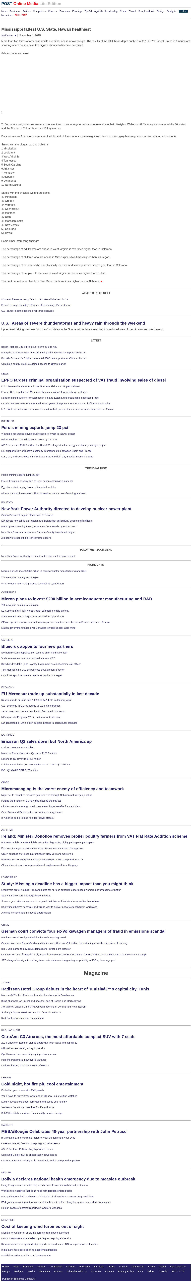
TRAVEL (6, 982)
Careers (52, 11)
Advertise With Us (77, 1271)
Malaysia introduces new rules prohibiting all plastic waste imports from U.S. (43, 352)
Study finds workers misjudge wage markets (25, 895)
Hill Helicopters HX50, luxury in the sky (23, 1048)
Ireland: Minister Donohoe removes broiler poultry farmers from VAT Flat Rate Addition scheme (94, 836)
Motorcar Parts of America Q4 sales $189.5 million (29, 753)
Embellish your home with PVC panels (22, 1090)
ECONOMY (7, 687)
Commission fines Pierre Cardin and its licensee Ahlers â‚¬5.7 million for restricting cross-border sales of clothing (64, 943)
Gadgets (171, 11)
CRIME (5, 924)
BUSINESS (7, 421)
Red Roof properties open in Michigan (22, 1018)
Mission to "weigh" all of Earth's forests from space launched (35, 1232)
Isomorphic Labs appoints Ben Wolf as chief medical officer (34, 652)
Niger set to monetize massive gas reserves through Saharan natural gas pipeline (46, 795)
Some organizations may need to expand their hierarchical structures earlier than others (50, 901)
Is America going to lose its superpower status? (27, 818)
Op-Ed (88, 11)
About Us (96, 1271)
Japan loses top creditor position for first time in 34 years (33, 711)
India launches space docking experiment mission (29, 1249)
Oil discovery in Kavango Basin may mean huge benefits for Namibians (41, 806)
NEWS (5, 373)
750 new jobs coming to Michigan (20, 577)
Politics (27, 11)
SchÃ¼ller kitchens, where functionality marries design (31, 1113)
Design (160, 11)
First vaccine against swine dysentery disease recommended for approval (42, 848)
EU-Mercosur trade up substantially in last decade (50, 694)
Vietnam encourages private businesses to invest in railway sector (38, 433)
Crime (123, 11)
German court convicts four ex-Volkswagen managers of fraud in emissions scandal (83, 931)
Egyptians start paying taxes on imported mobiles (28, 487)
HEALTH (6, 1172)
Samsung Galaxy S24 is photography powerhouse (29, 1154)
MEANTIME (8, 1220)
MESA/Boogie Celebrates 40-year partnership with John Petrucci (64, 1131)
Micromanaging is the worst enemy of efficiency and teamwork (62, 789)
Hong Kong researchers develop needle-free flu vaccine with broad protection (44, 1185)
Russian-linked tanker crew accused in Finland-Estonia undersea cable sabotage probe (50, 397)
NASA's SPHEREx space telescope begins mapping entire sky (36, 1238)
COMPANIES (8, 592)
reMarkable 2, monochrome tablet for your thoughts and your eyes (38, 1137)
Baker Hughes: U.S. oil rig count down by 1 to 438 (29, 439)
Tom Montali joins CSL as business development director (33, 669)
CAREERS (7, 640)
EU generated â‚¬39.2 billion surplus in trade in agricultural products (39, 723)
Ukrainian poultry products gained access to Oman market (33, 364)
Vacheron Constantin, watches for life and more (27, 1107)
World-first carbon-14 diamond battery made (26, 1255)
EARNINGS (7, 734)
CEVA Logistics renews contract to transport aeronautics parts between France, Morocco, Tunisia (55, 622)
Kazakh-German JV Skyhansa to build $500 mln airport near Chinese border (43, 358)
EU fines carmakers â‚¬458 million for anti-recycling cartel (33, 937)
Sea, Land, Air (146, 11)
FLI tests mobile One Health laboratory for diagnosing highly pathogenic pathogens (47, 842)
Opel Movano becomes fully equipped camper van (29, 1054)
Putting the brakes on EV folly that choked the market (31, 800)
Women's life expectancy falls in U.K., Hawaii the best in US (34, 299)
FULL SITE (178, 1271)
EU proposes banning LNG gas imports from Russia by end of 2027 (39, 526)
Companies (39, 11)
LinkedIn (163, 1271)
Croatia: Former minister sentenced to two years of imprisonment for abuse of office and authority (55, 403)
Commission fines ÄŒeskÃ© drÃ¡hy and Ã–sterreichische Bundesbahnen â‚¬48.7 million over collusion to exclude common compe (74, 954)
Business (15, 11)
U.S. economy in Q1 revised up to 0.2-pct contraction (30, 705)
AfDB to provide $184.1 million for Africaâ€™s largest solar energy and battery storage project (53, 445)
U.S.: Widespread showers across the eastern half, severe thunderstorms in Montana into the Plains (57, 409)
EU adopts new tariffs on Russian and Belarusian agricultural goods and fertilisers (47, 520)
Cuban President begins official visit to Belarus (27, 515)
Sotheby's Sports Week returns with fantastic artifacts (31, 1012)
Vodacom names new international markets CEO (28, 658)
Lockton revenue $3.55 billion (17, 747)
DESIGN (6, 1077)
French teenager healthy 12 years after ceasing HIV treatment (36, 305)
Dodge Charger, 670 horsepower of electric (25, 1065)
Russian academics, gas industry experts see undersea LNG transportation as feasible (49, 1244)
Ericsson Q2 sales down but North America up (46, 741)
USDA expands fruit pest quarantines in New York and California (37, 854)
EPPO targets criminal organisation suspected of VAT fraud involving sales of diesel (83, 380)
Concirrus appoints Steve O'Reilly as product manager (31, 675)
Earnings (77, 11)
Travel (132, 11)
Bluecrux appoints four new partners (37, 646)
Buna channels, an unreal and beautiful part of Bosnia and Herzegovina (41, 1001)
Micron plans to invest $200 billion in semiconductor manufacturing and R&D (44, 493)
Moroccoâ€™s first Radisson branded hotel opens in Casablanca (37, 995)
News (4, 11)
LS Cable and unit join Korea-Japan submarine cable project (35, 610)
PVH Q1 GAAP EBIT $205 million (19, 770)
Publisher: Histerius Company (18, 1278)
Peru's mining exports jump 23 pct (35, 427)
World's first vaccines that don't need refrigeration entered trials (36, 1190)
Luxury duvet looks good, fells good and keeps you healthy (34, 1101)
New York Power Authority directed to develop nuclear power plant (66, 509)
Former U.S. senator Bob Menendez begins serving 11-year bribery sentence (44, 392)
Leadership (111, 11)
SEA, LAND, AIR (10, 1030)
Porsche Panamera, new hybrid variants (23, 1059)
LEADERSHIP (9, 877)
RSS (140, 1271)
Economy (64, 11)
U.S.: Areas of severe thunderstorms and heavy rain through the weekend (73, 323)
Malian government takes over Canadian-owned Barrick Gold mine (38, 628)
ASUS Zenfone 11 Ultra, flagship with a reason (27, 1149)
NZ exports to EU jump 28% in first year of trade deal (30, 717)
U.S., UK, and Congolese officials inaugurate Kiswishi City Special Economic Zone (47, 456)
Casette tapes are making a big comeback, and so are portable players (40, 1160)
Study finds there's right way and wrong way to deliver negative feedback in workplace (49, 907)
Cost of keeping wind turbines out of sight (42, 1226)
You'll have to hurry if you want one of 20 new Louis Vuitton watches (39, 1096)
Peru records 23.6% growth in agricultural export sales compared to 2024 (42, 859)
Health (182, 11)
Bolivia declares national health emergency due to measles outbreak (68, 1179)
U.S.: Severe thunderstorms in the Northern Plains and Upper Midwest (40, 386)
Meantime (6, 15)
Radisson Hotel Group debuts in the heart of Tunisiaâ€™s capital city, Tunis (75, 989)
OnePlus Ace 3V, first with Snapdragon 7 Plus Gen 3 (30, 1143)
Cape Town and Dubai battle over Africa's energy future (32, 812)
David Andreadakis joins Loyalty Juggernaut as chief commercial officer (41, 664)
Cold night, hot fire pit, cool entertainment (42, 1084)
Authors (58, 1271)
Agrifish (98, 11)
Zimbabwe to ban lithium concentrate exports (26, 538)
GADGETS (7, 1125)
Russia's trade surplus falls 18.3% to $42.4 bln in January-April (36, 700)
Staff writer (9, 35)
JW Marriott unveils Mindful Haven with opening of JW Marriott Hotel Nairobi (43, 1006)
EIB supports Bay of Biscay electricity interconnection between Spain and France (46, 451)
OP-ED (5, 782)
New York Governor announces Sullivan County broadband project (38, 532)
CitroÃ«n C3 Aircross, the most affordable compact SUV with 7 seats (68, 1036)
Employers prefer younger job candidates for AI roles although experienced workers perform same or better (61, 890)
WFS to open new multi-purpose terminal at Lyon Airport (32, 583)
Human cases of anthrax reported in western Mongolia (31, 1208)
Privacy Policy (126, 1271)
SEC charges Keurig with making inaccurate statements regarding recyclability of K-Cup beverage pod (58, 960)
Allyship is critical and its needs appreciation (26, 912)
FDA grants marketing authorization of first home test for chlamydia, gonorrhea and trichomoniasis (56, 1202)
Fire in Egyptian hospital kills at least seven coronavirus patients (37, 481)
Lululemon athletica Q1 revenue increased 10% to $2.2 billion (35, 764)
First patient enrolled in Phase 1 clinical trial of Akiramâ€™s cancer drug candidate (47, 1196)
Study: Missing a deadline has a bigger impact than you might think (67, 884)
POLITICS (7, 502)
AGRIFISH (7, 829)
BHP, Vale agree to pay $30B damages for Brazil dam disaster (36, 949)
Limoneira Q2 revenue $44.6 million (21, 759)
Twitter (151, 1271)
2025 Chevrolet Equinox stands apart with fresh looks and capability (39, 1042)
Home (5, 1266)
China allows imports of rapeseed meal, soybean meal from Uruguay (39, 865)
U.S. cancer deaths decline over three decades (27, 310)
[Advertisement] (26, 76)
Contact (109, 1271)
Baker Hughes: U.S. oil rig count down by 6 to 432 (29, 347)
